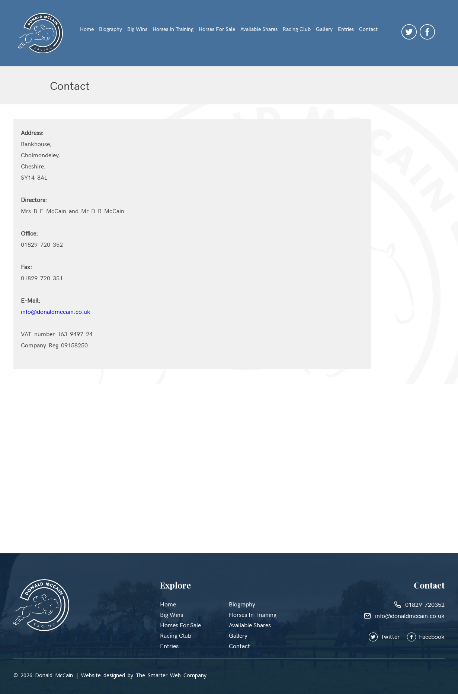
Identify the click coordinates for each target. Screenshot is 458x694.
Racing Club (297, 28)
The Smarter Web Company (171, 675)
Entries (346, 28)
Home (87, 28)
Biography (110, 28)
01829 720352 (419, 604)
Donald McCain (54, 675)
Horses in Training (173, 28)
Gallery (324, 28)
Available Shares (259, 28)
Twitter (388, 636)
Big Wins (137, 28)
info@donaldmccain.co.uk (55, 311)
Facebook (426, 636)
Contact (368, 28)
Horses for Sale (217, 28)
